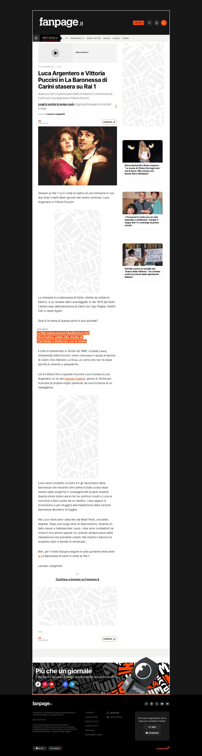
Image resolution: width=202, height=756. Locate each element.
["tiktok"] (38, 685)
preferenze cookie (93, 735)
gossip (125, 38)
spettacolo (50, 37)
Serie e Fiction (94, 38)
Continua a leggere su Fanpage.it (77, 579)
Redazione (90, 730)
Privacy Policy (92, 721)
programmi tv (77, 38)
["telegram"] (77, 685)
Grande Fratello (74, 378)
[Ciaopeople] (163, 749)
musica (116, 38)
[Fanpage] (42, 704)
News (40, 632)
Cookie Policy (91, 726)
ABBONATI (138, 23)
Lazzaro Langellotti (56, 114)
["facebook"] (69, 685)
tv (39, 556)
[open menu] (36, 38)
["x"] (62, 685)
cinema (106, 38)
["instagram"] (46, 685)
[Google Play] (55, 748)
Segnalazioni (91, 717)
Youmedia (89, 713)
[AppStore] (40, 748)
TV (66, 38)
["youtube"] (54, 685)
